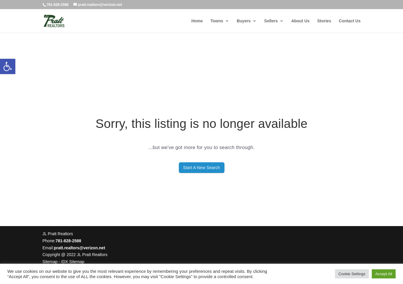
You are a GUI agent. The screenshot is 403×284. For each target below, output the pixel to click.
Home (197, 21)
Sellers (271, 21)
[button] (7, 66)
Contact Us (350, 21)
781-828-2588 (58, 5)
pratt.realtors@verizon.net (79, 247)
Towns (216, 21)
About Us (300, 21)
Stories (324, 21)
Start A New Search (201, 167)
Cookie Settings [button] (351, 274)
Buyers (243, 21)
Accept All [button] (383, 274)
